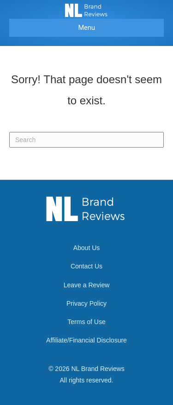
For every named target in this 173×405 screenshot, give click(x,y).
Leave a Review (87, 285)
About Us (86, 247)
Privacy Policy (86, 303)
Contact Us (86, 266)
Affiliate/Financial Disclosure (86, 340)
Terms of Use (86, 321)
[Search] (86, 140)
